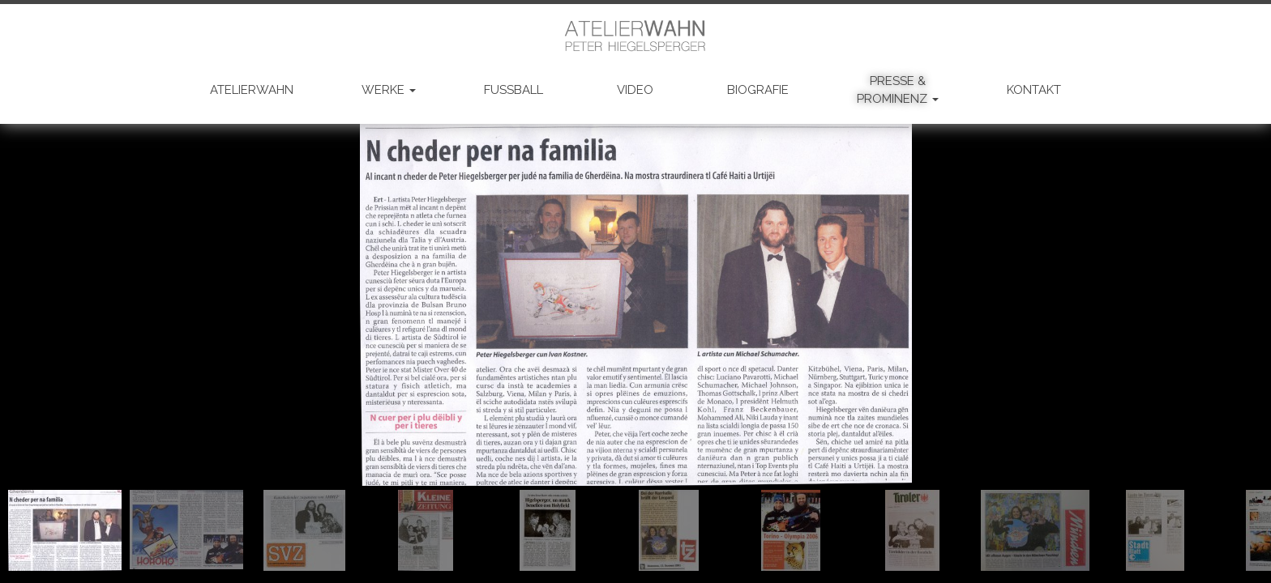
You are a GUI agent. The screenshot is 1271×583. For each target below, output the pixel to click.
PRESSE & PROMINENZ (898, 89)
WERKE (389, 90)
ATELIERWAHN (251, 90)
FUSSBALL (513, 90)
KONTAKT (1034, 90)
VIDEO (635, 90)
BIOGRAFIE (758, 90)
